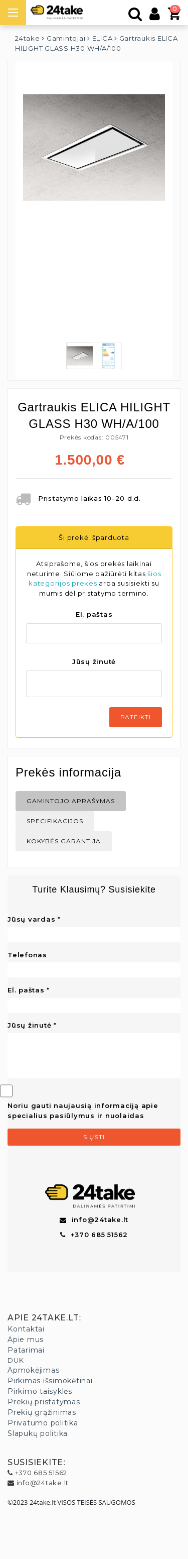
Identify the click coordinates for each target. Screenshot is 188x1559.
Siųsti (94, 1137)
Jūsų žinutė (94, 661)
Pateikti (135, 717)
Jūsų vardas (31, 919)
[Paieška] (135, 17)
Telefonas (27, 955)
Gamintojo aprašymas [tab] (71, 801)
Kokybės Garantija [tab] (64, 841)
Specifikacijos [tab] (55, 821)
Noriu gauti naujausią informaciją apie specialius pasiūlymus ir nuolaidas (83, 1110)
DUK (16, 1360)
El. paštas (94, 614)
